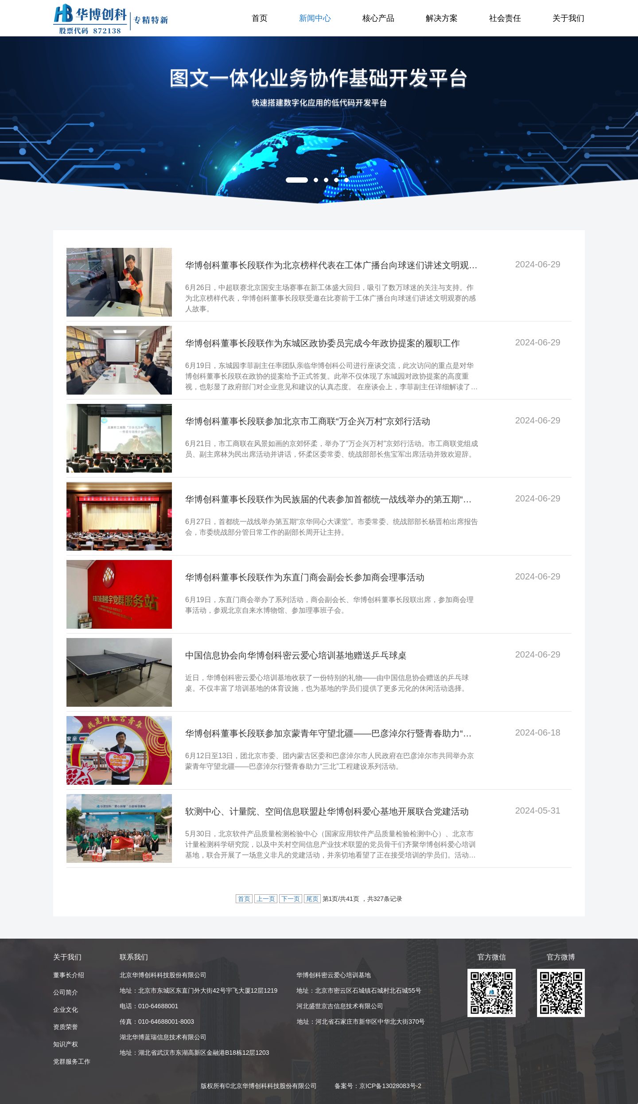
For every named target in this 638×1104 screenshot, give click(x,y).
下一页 (290, 898)
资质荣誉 (65, 1026)
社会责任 (505, 18)
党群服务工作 (71, 1061)
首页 (260, 18)
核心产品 (378, 18)
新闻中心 (315, 18)
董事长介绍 (68, 975)
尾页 (312, 898)
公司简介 (65, 992)
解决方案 (442, 18)
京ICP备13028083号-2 (390, 1085)
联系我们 (134, 957)
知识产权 (65, 1044)
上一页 (266, 898)
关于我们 (568, 18)
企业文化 (65, 1009)
